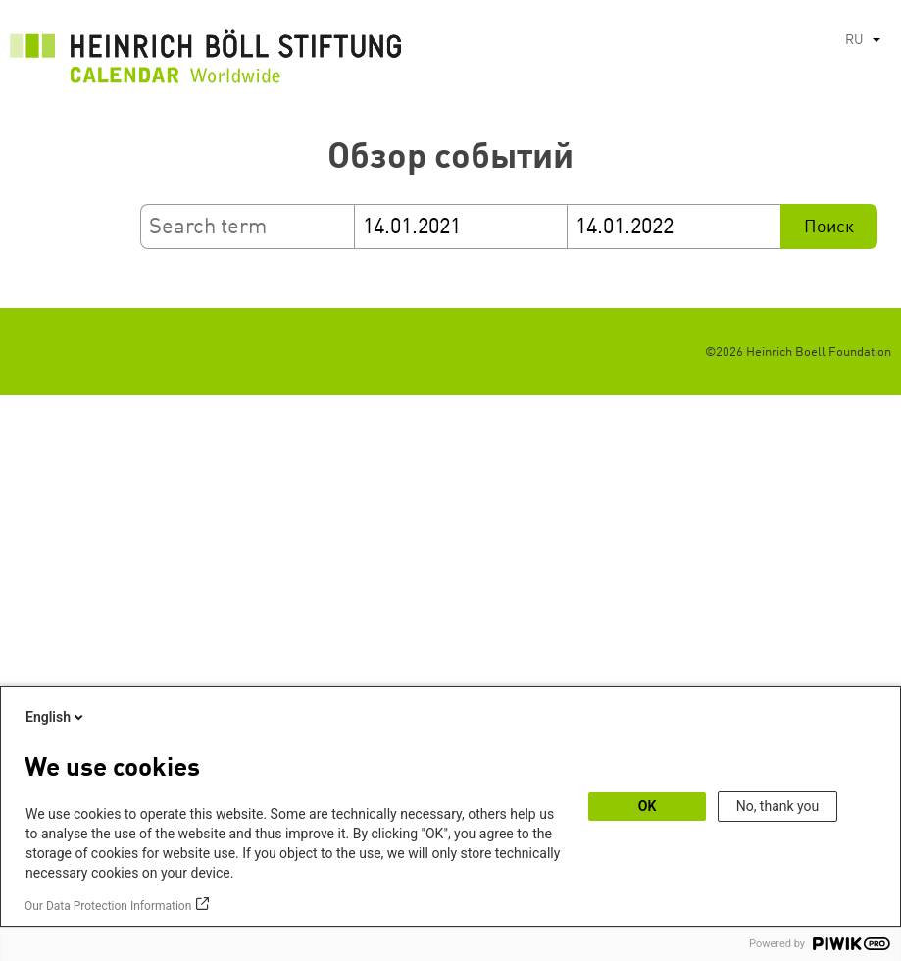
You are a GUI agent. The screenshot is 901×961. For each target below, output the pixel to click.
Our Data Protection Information (108, 906)
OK (647, 806)
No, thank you (778, 806)
